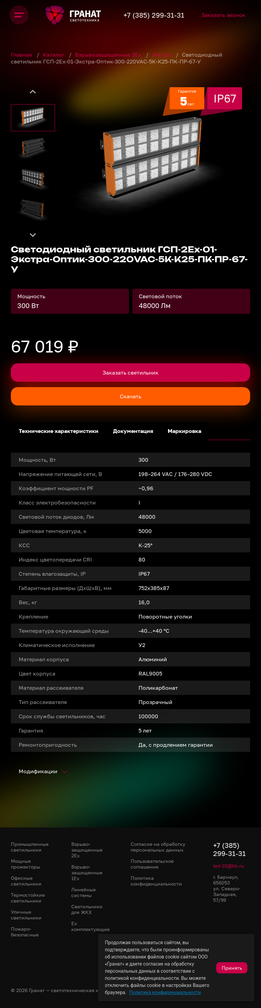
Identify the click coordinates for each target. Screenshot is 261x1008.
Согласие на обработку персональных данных (158, 847)
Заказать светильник (130, 372)
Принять (232, 968)
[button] (33, 117)
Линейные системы (83, 892)
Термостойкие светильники (28, 898)
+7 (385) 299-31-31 (164, 15)
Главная (22, 54)
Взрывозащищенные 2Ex (109, 54)
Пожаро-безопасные (25, 931)
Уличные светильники (26, 914)
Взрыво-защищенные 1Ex (86, 872)
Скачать (130, 396)
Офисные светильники (26, 881)
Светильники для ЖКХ (86, 909)
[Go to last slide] (32, 92)
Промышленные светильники (30, 847)
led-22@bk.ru (228, 866)
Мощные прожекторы (25, 864)
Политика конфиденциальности (165, 992)
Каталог (54, 54)
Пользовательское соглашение (152, 864)
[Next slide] (32, 234)
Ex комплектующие (90, 926)
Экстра (162, 54)
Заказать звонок (239, 15)
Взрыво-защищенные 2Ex (86, 849)
